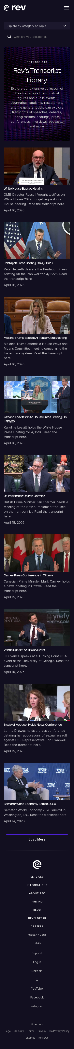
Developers (37, 918)
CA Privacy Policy (59, 1031)
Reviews (43, 1037)
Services (37, 876)
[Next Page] (37, 839)
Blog (37, 909)
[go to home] (37, 864)
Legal (8, 1031)
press (37, 942)
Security (19, 1031)
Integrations (37, 885)
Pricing (37, 901)
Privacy (42, 1031)
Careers (37, 926)
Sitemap (30, 1037)
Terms (31, 1031)
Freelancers (37, 934)
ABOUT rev (37, 893)
